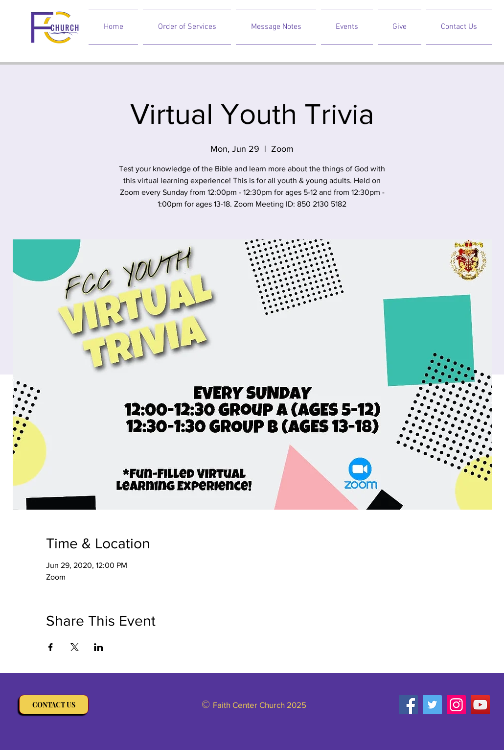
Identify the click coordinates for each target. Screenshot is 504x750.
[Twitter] (432, 704)
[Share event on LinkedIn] (98, 647)
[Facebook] (408, 704)
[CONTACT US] (54, 704)
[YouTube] (480, 704)
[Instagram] (456, 704)
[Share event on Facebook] (50, 647)
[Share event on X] (74, 647)
